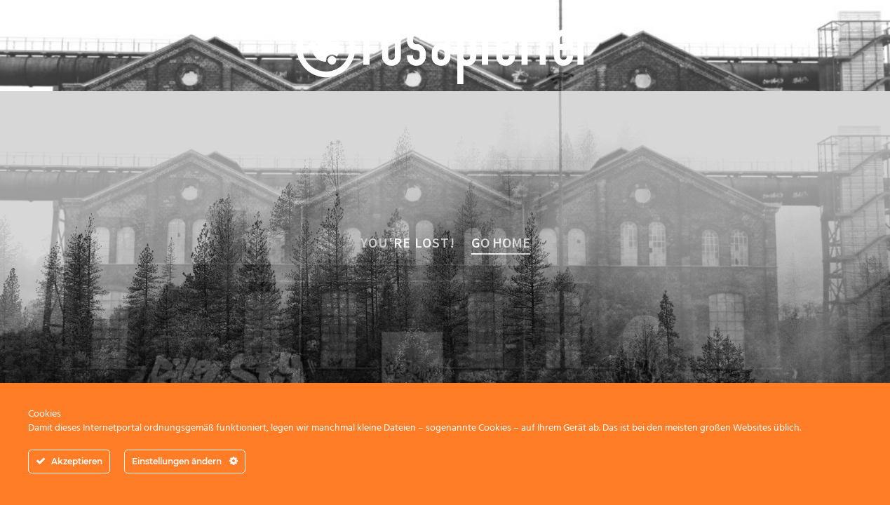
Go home (500, 242)
